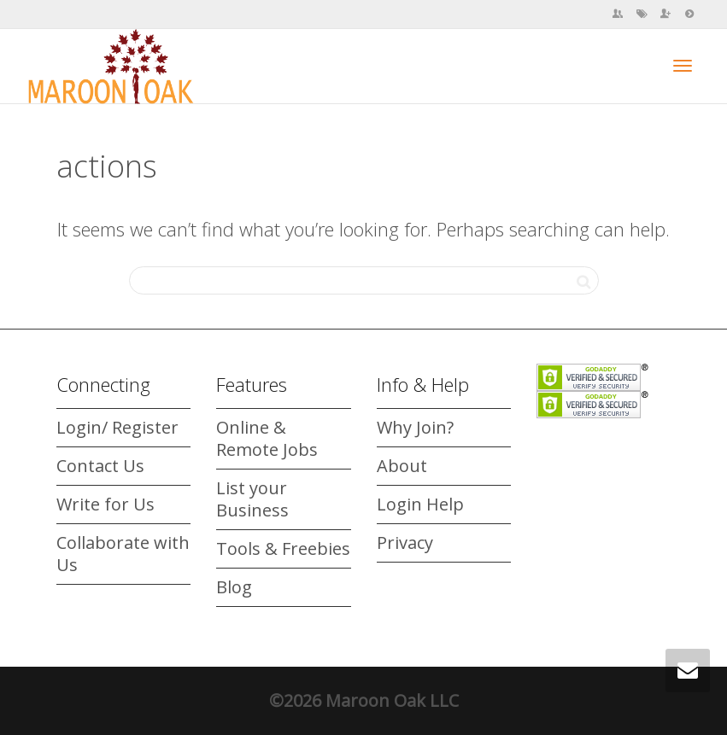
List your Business (252, 499)
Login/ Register (117, 427)
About (402, 465)
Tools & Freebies (283, 548)
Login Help (420, 504)
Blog (234, 586)
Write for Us (105, 504)
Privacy (405, 542)
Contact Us (100, 465)
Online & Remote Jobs (267, 438)
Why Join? (415, 427)
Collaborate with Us (123, 553)
